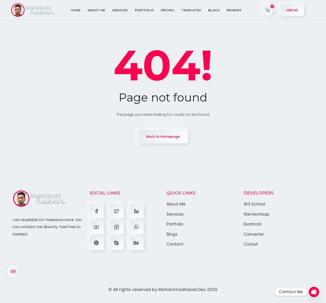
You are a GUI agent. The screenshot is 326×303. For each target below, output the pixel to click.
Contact (175, 244)
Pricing (167, 10)
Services (120, 10)
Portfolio (144, 10)
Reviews (234, 10)
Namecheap (256, 214)
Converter (254, 234)
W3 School (254, 204)
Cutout (251, 244)
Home (75, 10)
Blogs (214, 10)
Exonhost (253, 224)
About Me (96, 10)
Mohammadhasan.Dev (182, 289)
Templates (191, 10)
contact (20, 234)
